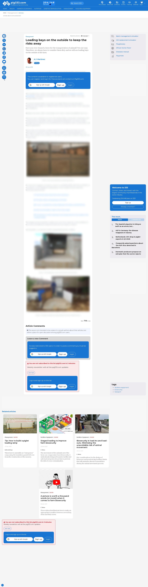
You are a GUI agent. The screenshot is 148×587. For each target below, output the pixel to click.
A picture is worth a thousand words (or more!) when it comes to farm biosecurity (55, 498)
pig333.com (18, 2)
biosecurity (118, 390)
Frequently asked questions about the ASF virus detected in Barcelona (127, 245)
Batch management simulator (127, 36)
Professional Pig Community (19, 5)
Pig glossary (120, 44)
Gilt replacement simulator (126, 40)
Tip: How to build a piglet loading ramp (17, 442)
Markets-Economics (24, 8)
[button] (41, 85)
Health (12, 8)
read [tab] (120, 219)
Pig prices (120, 56)
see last (31, 373)
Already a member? (128, 207)
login (70, 85)
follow (36, 63)
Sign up (60, 85)
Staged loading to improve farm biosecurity (53, 442)
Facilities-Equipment (83, 8)
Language (84, 36)
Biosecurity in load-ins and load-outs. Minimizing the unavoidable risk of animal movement (92, 444)
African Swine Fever (123, 48)
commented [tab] (136, 219)
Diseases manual (122, 52)
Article (16, 437)
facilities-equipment (122, 387)
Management (68, 8)
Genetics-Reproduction (52, 8)
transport (118, 392)
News (5, 8)
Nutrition (37, 8)
